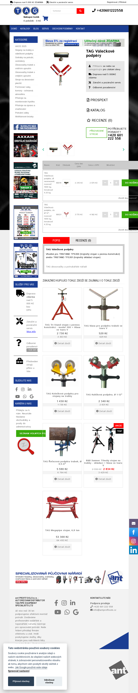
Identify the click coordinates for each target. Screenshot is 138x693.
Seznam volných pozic (34, 433)
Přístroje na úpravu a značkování (25, 107)
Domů (14, 28)
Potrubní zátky (22, 113)
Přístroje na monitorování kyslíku (25, 100)
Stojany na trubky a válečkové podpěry (24, 52)
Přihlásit (122, 2)
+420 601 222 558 (115, 137)
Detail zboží (62, 343)
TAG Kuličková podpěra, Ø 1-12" (104, 394)
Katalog (96, 110)
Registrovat (112, 2)
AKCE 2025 (20, 46)
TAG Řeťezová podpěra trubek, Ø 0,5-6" (62, 463)
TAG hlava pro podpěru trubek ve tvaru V (103, 327)
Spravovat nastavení (18, 671)
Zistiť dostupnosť (127, 198)
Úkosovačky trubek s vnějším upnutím (25, 74)
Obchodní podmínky (62, 28)
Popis (56, 240)
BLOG (36, 28)
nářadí (31, 624)
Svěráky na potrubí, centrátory (24, 59)
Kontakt (80, 28)
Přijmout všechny (21, 681)
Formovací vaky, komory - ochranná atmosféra (24, 90)
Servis (45, 28)
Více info (31, 331)
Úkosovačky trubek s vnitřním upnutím (25, 67)
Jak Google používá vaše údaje (31, 667)
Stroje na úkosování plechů (24, 81)
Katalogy (25, 28)
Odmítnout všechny (49, 681)
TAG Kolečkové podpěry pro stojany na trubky (62, 395)
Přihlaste (97, 66)
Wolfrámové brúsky (24, 116)
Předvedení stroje (96, 132)
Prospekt (97, 100)
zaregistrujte (95, 69)
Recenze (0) (99, 120)
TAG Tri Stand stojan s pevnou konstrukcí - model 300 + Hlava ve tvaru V (62, 327)
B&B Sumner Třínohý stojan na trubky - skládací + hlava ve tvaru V (103, 463)
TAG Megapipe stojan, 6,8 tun (62, 530)
